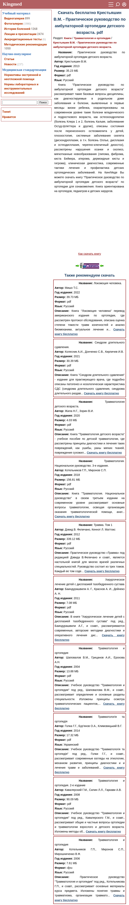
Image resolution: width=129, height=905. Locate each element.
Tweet (6, 112)
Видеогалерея (14, 18)
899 (27, 18)
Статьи (9, 59)
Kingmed (12, 4)
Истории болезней (17, 29)
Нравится (9, 117)
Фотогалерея (13, 23)
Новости (10, 64)
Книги (68, 38)
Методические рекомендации (25, 44)
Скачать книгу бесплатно (101, 393)
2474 (40, 34)
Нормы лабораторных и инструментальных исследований (21, 89)
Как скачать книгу (89, 253)
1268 (34, 28)
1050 (7, 48)
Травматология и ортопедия (92, 38)
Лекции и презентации (20, 34)
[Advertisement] (89, 222)
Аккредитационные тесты (23, 39)
